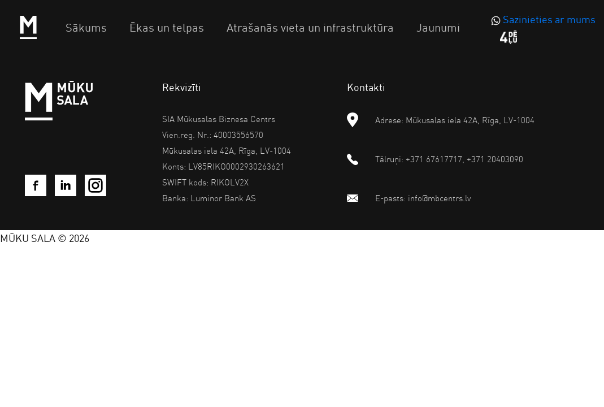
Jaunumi (438, 27)
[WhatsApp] (542, 19)
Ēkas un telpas (166, 27)
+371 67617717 (434, 158)
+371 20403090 (495, 158)
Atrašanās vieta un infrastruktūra (310, 27)
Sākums (86, 27)
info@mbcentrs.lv (439, 198)
